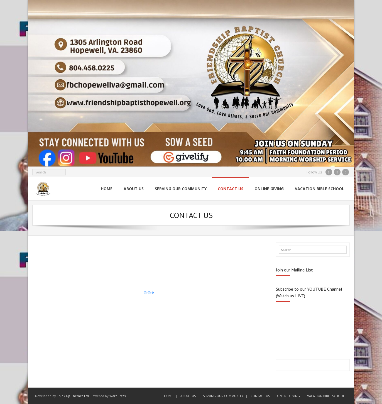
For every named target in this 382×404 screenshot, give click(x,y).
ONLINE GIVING (288, 396)
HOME (168, 396)
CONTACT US (260, 396)
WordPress (117, 396)
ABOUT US (188, 396)
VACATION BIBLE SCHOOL (326, 396)
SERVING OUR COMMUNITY (223, 396)
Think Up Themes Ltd (73, 396)
